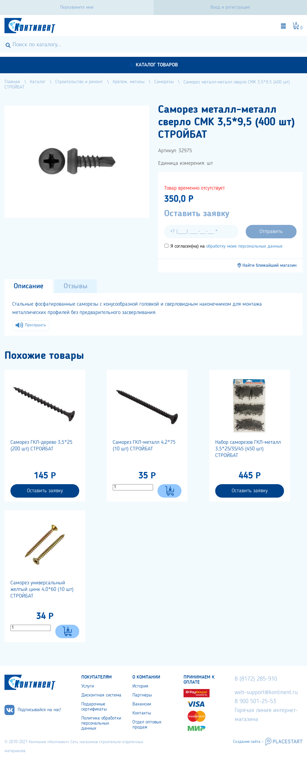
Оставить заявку (45, 490)
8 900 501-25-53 (255, 702)
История (140, 686)
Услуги (87, 686)
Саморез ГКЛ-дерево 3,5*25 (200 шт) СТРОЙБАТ (41, 446)
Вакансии (141, 704)
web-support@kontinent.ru (266, 693)
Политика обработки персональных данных (101, 723)
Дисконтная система (101, 695)
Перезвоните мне (77, 7)
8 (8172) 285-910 (256, 679)
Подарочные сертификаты (94, 707)
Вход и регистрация (230, 7)
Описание (28, 286)
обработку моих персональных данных (244, 246)
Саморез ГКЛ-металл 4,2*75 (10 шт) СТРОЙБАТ (144, 446)
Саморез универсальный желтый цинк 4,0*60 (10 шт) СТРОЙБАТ (42, 589)
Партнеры (142, 695)
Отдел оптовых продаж (146, 725)
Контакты (141, 713)
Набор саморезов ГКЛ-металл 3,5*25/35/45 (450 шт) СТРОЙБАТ (248, 449)
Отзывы (76, 286)
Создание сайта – (248, 742)
